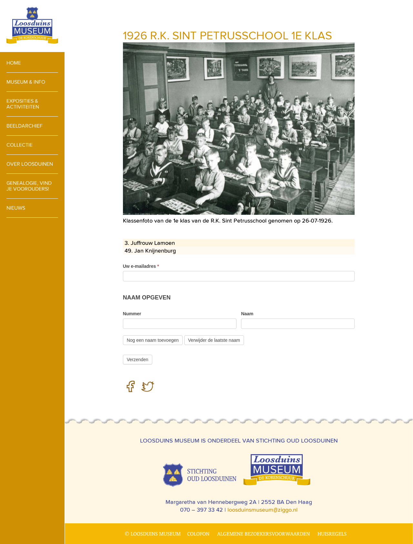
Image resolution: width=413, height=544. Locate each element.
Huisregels (332, 533)
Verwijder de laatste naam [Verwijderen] (214, 340)
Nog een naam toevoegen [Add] (153, 340)
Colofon (198, 533)
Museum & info (25, 82)
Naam (247, 313)
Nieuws (15, 208)
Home (13, 63)
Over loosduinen (29, 164)
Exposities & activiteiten (22, 104)
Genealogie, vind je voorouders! (29, 186)
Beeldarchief (24, 126)
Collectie (19, 145)
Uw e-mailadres (141, 266)
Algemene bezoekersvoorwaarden (263, 533)
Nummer (132, 313)
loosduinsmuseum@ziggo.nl (262, 509)
